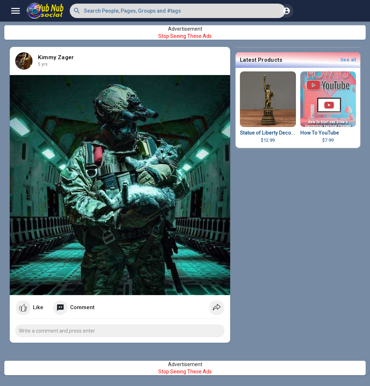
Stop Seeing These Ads (185, 36)
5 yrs (43, 64)
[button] (177, 11)
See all (348, 59)
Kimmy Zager (56, 57)
